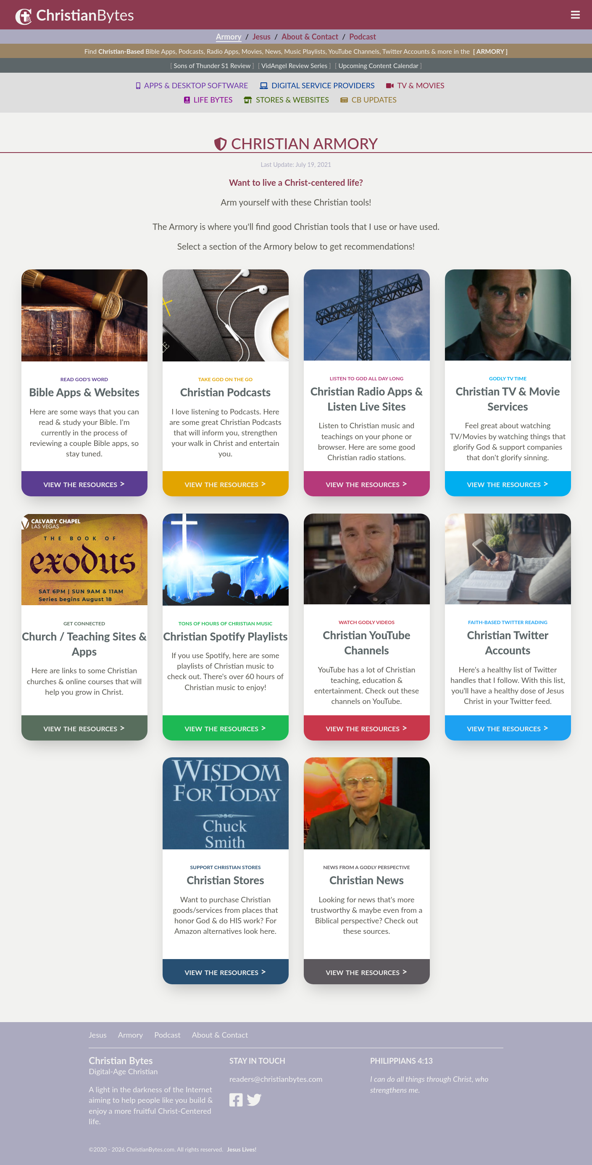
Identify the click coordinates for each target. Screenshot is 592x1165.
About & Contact (310, 36)
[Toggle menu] (577, 14)
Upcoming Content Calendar (378, 65)
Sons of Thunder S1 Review (212, 65)
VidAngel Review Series (294, 65)
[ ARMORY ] (490, 51)
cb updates (368, 99)
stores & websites (286, 99)
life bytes (208, 99)
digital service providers (317, 85)
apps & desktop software (192, 85)
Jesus (262, 36)
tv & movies (415, 85)
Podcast (362, 36)
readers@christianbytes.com (275, 1078)
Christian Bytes (121, 1060)
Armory (229, 36)
